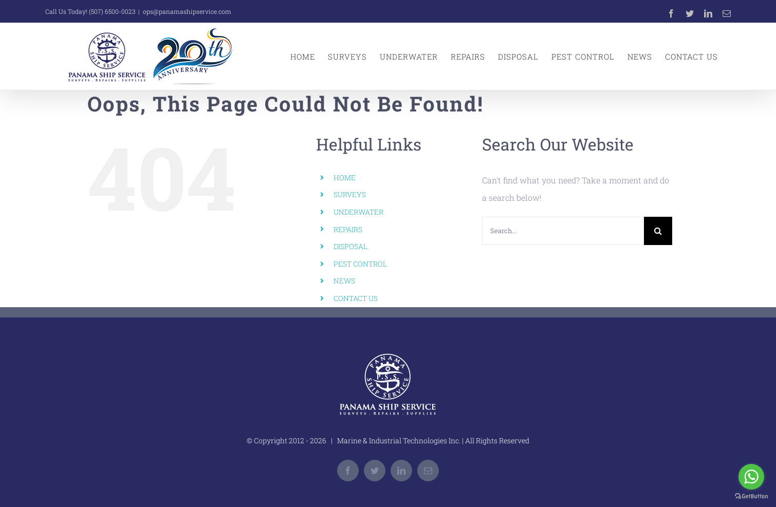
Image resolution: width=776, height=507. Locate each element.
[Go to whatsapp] (751, 477)
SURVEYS (350, 194)
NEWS (344, 281)
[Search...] (563, 231)
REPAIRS (348, 229)
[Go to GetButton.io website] (751, 496)
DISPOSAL (350, 246)
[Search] (658, 231)
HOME (345, 177)
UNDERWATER (358, 212)
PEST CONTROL (360, 264)
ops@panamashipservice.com (187, 11)
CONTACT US (356, 298)
